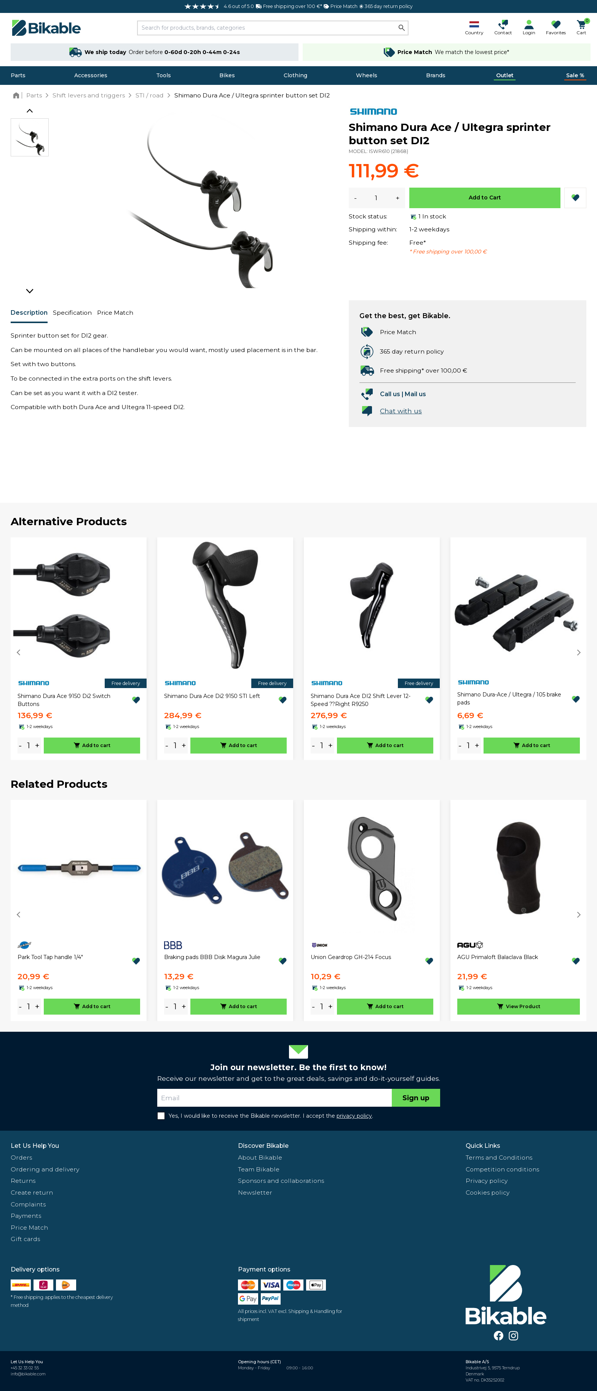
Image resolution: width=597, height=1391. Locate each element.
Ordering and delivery (45, 1169)
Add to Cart (485, 197)
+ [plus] (37, 745)
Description (29, 312)
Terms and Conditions (499, 1157)
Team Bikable (258, 1169)
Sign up (415, 1098)
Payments (26, 1215)
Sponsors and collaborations (281, 1180)
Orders (21, 1157)
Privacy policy (487, 1180)
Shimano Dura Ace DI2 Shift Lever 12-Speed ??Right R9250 (360, 700)
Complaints (28, 1204)
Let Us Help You (35, 1145)
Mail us (415, 394)
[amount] (28, 745)
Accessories (90, 75)
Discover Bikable (263, 1145)
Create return (32, 1192)
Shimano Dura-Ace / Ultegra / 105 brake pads (509, 698)
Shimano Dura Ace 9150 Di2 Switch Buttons (64, 700)
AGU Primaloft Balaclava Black (497, 957)
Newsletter (255, 1192)
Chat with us (401, 411)
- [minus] (20, 745)
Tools (163, 75)
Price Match (115, 312)
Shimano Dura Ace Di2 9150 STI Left (212, 696)
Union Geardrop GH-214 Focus (351, 957)
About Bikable (260, 1157)
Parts (18, 75)
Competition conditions (502, 1169)
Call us (390, 394)
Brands (435, 75)
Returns (23, 1180)
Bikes (227, 75)
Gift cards (25, 1239)
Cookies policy (487, 1192)
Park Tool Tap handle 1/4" (50, 957)
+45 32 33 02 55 (25, 1368)
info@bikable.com (28, 1374)
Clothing (295, 75)
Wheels (366, 75)
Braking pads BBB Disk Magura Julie (212, 957)
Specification (72, 312)
